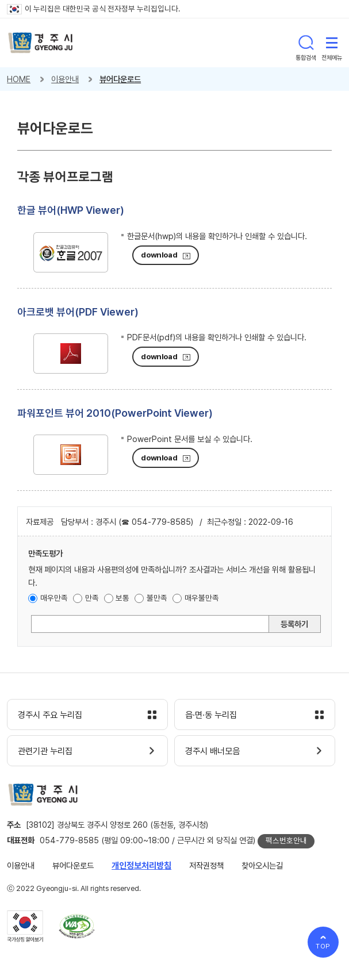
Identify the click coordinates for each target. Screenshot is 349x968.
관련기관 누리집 (45, 751)
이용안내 (65, 79)
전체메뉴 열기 (331, 42)
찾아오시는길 (262, 865)
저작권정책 (206, 865)
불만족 (157, 597)
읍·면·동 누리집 (211, 715)
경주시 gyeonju (40, 43)
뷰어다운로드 (120, 79)
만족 (92, 597)
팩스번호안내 (286, 840)
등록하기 (294, 624)
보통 (122, 597)
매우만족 (54, 597)
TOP (323, 946)
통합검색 (306, 42)
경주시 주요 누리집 (50, 715)
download (159, 254)
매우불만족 (202, 597)
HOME (18, 79)
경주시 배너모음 (212, 751)
